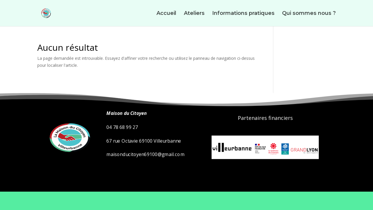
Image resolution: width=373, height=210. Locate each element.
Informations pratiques (243, 13)
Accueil (166, 13)
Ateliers (194, 13)
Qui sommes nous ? (309, 13)
